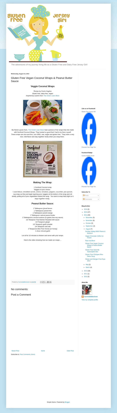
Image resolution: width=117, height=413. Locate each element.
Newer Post (15, 351)
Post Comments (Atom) (27, 354)
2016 (86, 209)
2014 (86, 215)
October (88, 223)
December (89, 217)
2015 (86, 212)
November (89, 220)
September (89, 226)
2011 (86, 274)
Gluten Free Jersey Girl (89, 111)
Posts (85, 195)
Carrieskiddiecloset (91, 296)
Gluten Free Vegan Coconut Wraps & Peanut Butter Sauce (94, 245)
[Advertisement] (29, 378)
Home (43, 351)
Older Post (70, 351)
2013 (86, 271)
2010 (86, 276)
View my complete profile (90, 300)
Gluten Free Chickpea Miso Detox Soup (94, 255)
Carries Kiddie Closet (88, 155)
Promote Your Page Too (89, 147)
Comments (87, 199)
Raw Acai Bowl (90, 241)
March (88, 267)
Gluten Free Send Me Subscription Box (92, 250)
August (88, 229)
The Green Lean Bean (51, 96)
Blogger (67, 402)
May (87, 264)
